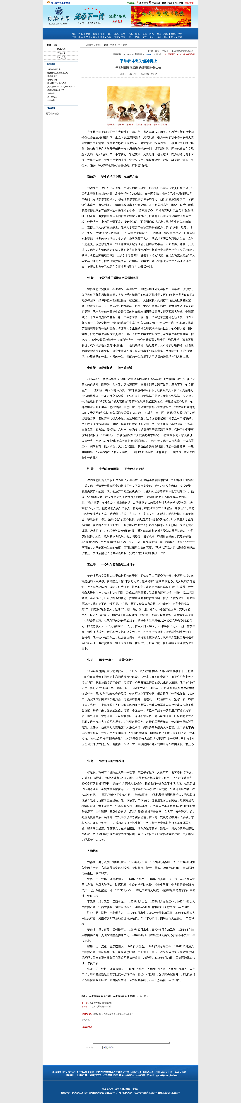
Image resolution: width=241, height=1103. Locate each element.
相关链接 (51, 108)
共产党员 (61, 57)
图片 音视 (176, 37)
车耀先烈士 (52, 93)
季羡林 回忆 (52, 76)
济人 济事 (134, 37)
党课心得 (61, 49)
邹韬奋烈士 (52, 100)
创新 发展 (91, 33)
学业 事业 (91, 37)
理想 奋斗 (77, 37)
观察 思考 (119, 33)
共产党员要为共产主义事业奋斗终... (62, 87)
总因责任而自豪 (53, 69)
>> (102, 45)
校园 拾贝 (105, 33)
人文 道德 (134, 33)
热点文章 (51, 64)
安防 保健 (148, 37)
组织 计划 (176, 33)
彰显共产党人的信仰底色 (101, 1003)
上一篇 (85, 1003)
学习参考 (61, 53)
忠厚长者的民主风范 (55, 90)
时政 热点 (77, 33)
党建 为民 (148, 33)
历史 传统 (105, 37)
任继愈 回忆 (52, 80)
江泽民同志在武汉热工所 (57, 73)
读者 (141, 3)
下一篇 (85, 1006)
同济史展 (178, 3)
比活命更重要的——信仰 (101, 1006)
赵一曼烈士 (52, 97)
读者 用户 (162, 37)
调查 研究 (119, 37)
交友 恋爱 (162, 33)
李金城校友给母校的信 (56, 83)
